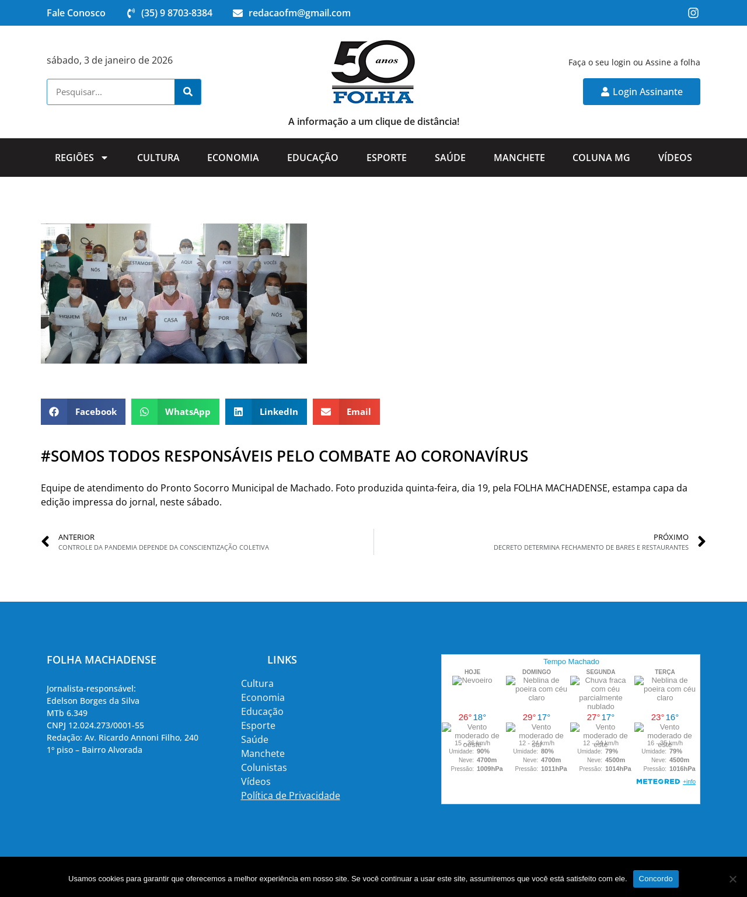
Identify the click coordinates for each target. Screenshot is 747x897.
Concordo (656, 878)
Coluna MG (601, 157)
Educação (312, 157)
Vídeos (675, 157)
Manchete (519, 157)
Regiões (82, 157)
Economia (233, 157)
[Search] (187, 91)
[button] (83, 412)
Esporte (386, 157)
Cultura (158, 157)
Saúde (450, 157)
